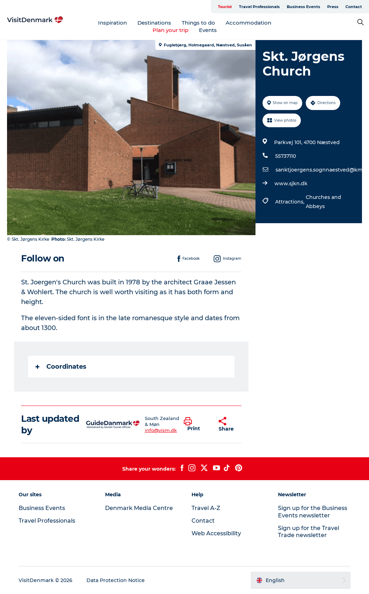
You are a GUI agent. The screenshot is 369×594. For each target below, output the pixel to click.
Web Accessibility (216, 533)
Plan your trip (170, 30)
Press (332, 6)
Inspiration (112, 22)
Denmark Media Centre (139, 508)
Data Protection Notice (115, 580)
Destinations (154, 22)
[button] (196, 424)
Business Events (303, 6)
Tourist (225, 6)
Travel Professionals (259, 6)
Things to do (198, 22)
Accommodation (248, 22)
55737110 (285, 156)
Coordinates (60, 366)
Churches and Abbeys (323, 201)
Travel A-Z (206, 508)
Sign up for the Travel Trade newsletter (308, 532)
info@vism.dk (161, 430)
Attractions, (290, 202)
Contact (353, 6)
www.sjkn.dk (291, 183)
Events (208, 30)
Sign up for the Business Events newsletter (312, 512)
